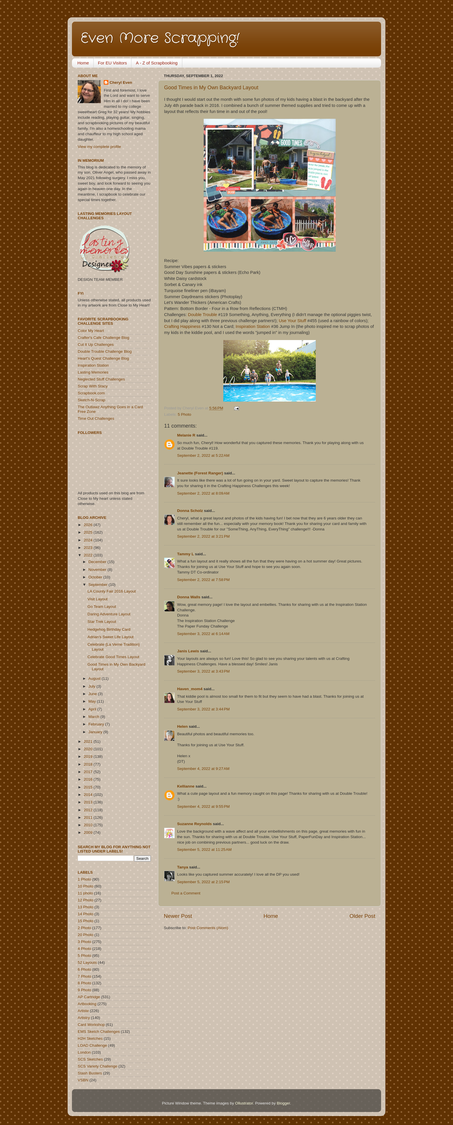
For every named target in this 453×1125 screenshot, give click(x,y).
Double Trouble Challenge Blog (105, 351)
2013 (89, 802)
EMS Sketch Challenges (99, 1031)
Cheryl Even (120, 82)
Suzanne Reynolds (195, 824)
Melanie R (186, 435)
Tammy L (185, 554)
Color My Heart (91, 330)
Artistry (84, 1018)
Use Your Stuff (292, 320)
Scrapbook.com (91, 393)
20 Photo (85, 935)
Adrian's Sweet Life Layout (110, 637)
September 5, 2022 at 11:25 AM (204, 849)
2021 (89, 741)
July (92, 686)
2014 (89, 794)
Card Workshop (91, 1024)
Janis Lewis (188, 651)
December (97, 562)
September (98, 584)
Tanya (182, 867)
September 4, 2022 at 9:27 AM (203, 768)
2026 (89, 525)
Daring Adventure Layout (109, 614)
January (95, 732)
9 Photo (84, 990)
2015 (89, 787)
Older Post (362, 916)
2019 (89, 756)
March (94, 716)
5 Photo (184, 414)
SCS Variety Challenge (97, 1066)
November (97, 569)
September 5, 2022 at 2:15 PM (203, 882)
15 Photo (85, 921)
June (93, 694)
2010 (89, 825)
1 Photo (84, 879)
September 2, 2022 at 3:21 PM (203, 536)
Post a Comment (185, 893)
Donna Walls (188, 597)
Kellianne (185, 786)
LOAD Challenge (92, 1045)
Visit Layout (98, 599)
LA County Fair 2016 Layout (112, 591)
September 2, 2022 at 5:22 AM (203, 455)
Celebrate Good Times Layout (113, 657)
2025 (89, 532)
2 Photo (84, 928)
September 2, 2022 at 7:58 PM (203, 580)
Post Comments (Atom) (208, 928)
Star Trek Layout (102, 621)
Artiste (83, 1011)
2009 (89, 832)
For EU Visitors (112, 62)
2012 (89, 810)
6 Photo (84, 969)
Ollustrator (244, 1103)
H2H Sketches (90, 1038)
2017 (89, 772)
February (96, 724)
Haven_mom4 (190, 689)
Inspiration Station (253, 326)
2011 (89, 817)
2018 (89, 764)
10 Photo (85, 886)
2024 (89, 540)
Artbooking (87, 1004)
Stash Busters (90, 1073)
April (92, 709)
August (95, 678)
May (92, 701)
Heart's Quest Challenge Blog (103, 358)
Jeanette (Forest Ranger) (200, 473)
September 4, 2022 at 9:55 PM (203, 806)
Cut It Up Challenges (96, 344)
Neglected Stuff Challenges (101, 379)
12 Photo (85, 900)
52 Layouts (87, 962)
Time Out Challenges (96, 418)
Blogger (283, 1103)
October (95, 577)
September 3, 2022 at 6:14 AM (203, 634)
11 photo (85, 893)
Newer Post (178, 916)
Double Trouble (202, 314)
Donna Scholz (190, 510)
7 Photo (84, 976)
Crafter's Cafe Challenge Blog (103, 337)
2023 (89, 547)
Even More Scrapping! (160, 38)
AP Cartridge (89, 997)
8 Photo (84, 983)
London (84, 1052)
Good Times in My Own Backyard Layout (211, 87)
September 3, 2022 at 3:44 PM (203, 709)
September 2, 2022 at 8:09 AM (203, 493)
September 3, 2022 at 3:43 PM (203, 671)
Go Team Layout (102, 606)
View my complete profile (99, 146)
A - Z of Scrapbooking (156, 62)
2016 (89, 779)
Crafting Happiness (182, 326)
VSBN (83, 1080)
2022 (89, 555)
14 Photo (85, 914)
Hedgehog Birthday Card (109, 629)
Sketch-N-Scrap (91, 400)
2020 (89, 749)
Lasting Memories (93, 372)
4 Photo (84, 948)
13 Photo (85, 907)
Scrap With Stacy (93, 386)
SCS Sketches (90, 1059)
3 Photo (84, 942)
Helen (182, 726)
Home (83, 62)
